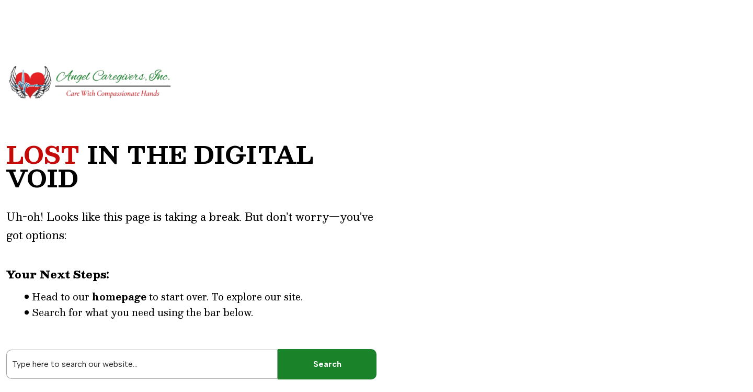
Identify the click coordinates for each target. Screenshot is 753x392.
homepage (119, 296)
